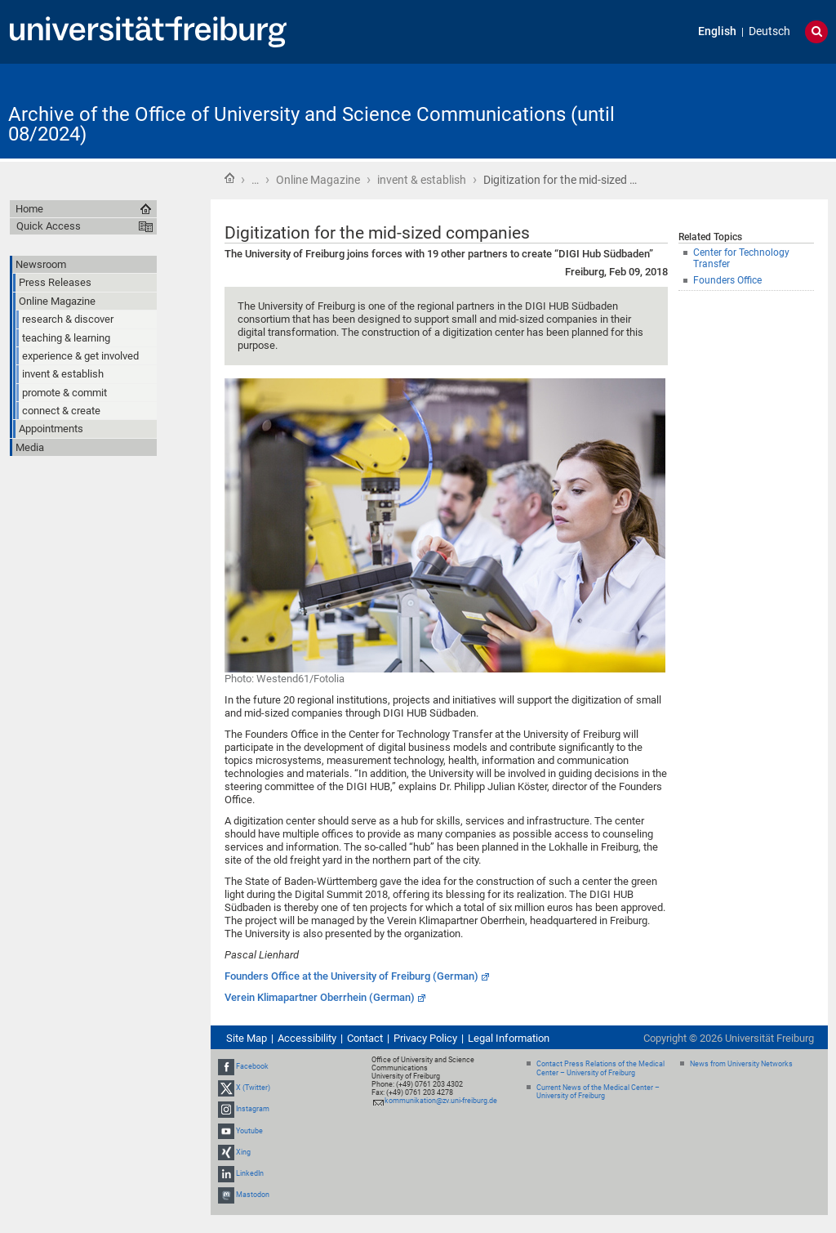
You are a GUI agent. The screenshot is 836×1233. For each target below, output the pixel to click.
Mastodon (252, 1195)
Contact (365, 1038)
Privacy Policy (425, 1038)
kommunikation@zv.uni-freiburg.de (441, 1101)
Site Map (246, 1038)
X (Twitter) (253, 1087)
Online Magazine (318, 179)
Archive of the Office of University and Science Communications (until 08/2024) (311, 124)
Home (229, 178)
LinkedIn (250, 1173)
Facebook (252, 1066)
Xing (243, 1152)
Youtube (249, 1131)
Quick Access (48, 226)
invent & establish (421, 179)
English (717, 31)
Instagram (252, 1110)
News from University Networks (741, 1064)
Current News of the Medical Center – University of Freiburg (598, 1092)
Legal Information (508, 1038)
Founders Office (727, 280)
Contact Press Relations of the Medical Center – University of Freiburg (600, 1068)
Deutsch (769, 31)
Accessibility (307, 1038)
